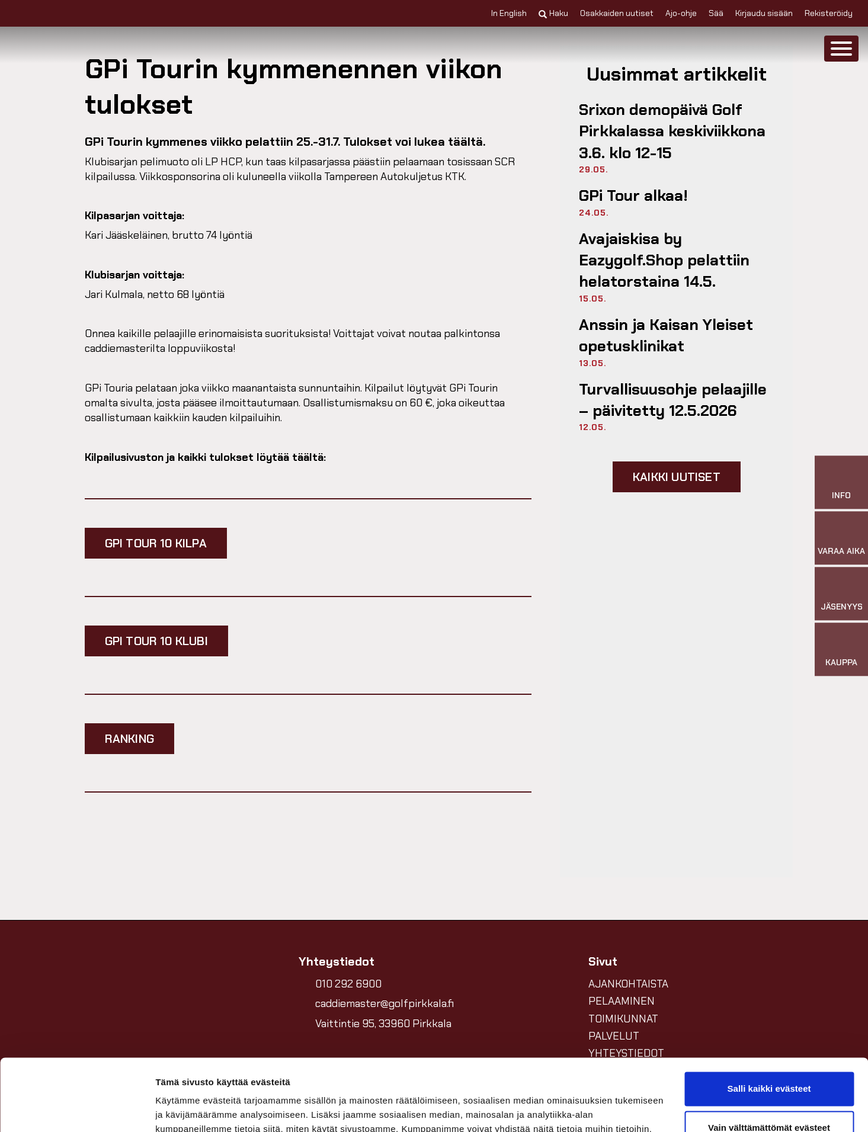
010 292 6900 (348, 984)
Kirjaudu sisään (764, 13)
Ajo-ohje (681, 13)
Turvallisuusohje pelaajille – (673, 400)
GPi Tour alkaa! (633, 195)
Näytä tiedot (181, 1109)
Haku (553, 13)
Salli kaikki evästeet (769, 1021)
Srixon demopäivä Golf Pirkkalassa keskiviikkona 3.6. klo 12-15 (672, 131)
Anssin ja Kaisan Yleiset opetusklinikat (666, 335)
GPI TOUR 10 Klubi (156, 641)
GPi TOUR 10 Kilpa (156, 543)
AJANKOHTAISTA (628, 984)
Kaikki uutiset (676, 477)
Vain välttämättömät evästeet (769, 1060)
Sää (716, 13)
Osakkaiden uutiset (617, 13)
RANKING (129, 738)
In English (509, 13)
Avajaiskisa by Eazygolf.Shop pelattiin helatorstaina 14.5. (664, 260)
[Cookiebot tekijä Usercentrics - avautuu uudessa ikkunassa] (77, 1109)
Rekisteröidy (829, 13)
